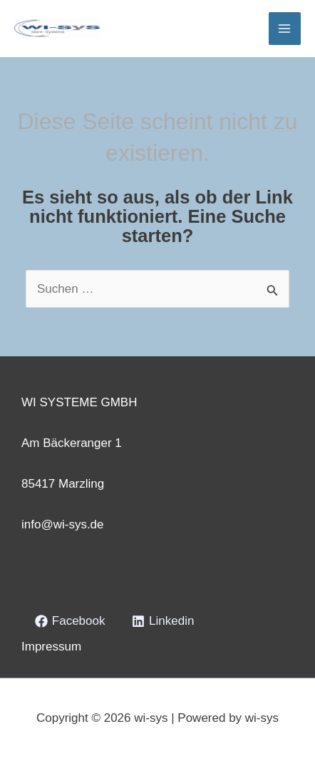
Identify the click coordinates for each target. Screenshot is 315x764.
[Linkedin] (163, 621)
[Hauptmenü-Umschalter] (285, 28)
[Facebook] (70, 621)
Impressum (51, 646)
